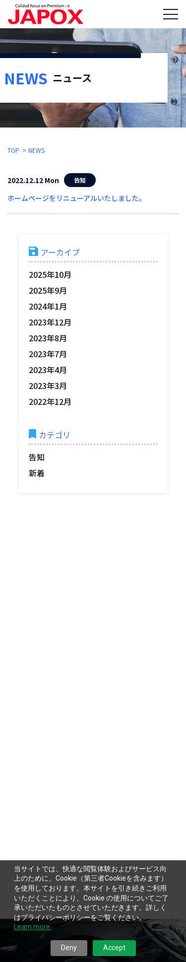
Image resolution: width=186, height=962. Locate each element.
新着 (37, 473)
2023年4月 (48, 370)
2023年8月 (48, 338)
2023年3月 (48, 385)
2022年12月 (50, 401)
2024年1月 (48, 306)
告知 (37, 457)
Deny (69, 948)
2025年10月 (50, 274)
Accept (114, 948)
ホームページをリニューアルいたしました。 (76, 198)
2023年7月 (48, 354)
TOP (13, 150)
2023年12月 (50, 322)
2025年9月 (48, 290)
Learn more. (33, 927)
